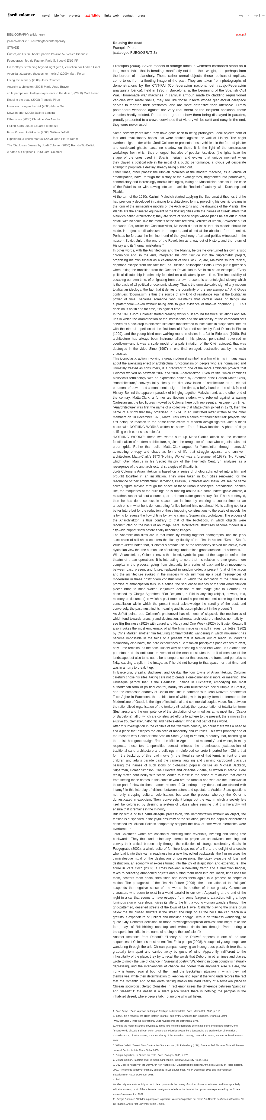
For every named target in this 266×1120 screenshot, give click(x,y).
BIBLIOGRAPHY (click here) (26, 34)
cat (263, 15)
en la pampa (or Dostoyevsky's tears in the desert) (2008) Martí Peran (53, 93)
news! (46, 15)
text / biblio (92, 15)
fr (248, 15)
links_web (111, 15)
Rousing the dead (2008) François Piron (33, 99)
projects (75, 15)
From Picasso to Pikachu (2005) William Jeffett (38, 132)
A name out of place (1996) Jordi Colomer (34, 151)
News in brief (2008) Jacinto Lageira (31, 112)
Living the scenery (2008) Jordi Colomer (33, 80)
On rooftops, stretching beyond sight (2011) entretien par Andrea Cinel (53, 67)
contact (128, 15)
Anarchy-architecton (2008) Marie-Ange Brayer (38, 86)
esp (256, 15)
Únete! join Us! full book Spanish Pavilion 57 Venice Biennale (47, 54)
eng (241, 15)
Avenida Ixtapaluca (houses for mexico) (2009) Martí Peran (46, 73)
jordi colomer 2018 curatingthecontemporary (36, 41)
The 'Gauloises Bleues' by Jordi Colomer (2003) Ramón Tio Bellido (51, 145)
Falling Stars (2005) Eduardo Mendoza (32, 125)
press (141, 15)
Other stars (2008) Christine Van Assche (33, 119)
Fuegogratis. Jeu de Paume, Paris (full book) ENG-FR (42, 60)
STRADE (13, 47)
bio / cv (60, 15)
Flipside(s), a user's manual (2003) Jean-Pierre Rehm (42, 138)
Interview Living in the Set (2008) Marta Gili (35, 106)
